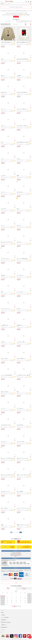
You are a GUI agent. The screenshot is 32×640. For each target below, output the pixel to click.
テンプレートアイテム (24, 21)
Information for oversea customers (16, 7)
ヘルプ (16, 582)
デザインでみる (15, 24)
